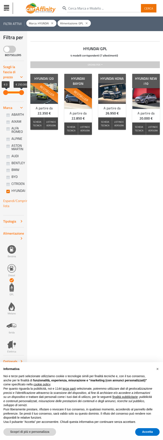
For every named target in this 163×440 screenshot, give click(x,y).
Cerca (148, 8)
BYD (14, 176)
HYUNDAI (18, 190)
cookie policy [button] (42, 388)
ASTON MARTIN (17, 147)
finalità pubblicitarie (125, 401)
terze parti (69, 393)
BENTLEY (18, 163)
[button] (157, 373)
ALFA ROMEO (17, 129)
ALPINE (16, 138)
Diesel (11, 268)
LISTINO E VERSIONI (51, 123)
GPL (11, 287)
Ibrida (11, 325)
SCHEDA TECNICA (37, 123)
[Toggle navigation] (7, 8)
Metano (11, 306)
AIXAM (16, 121)
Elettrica (11, 344)
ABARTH (17, 114)
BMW (15, 169)
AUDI (15, 156)
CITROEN (18, 183)
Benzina (11, 249)
